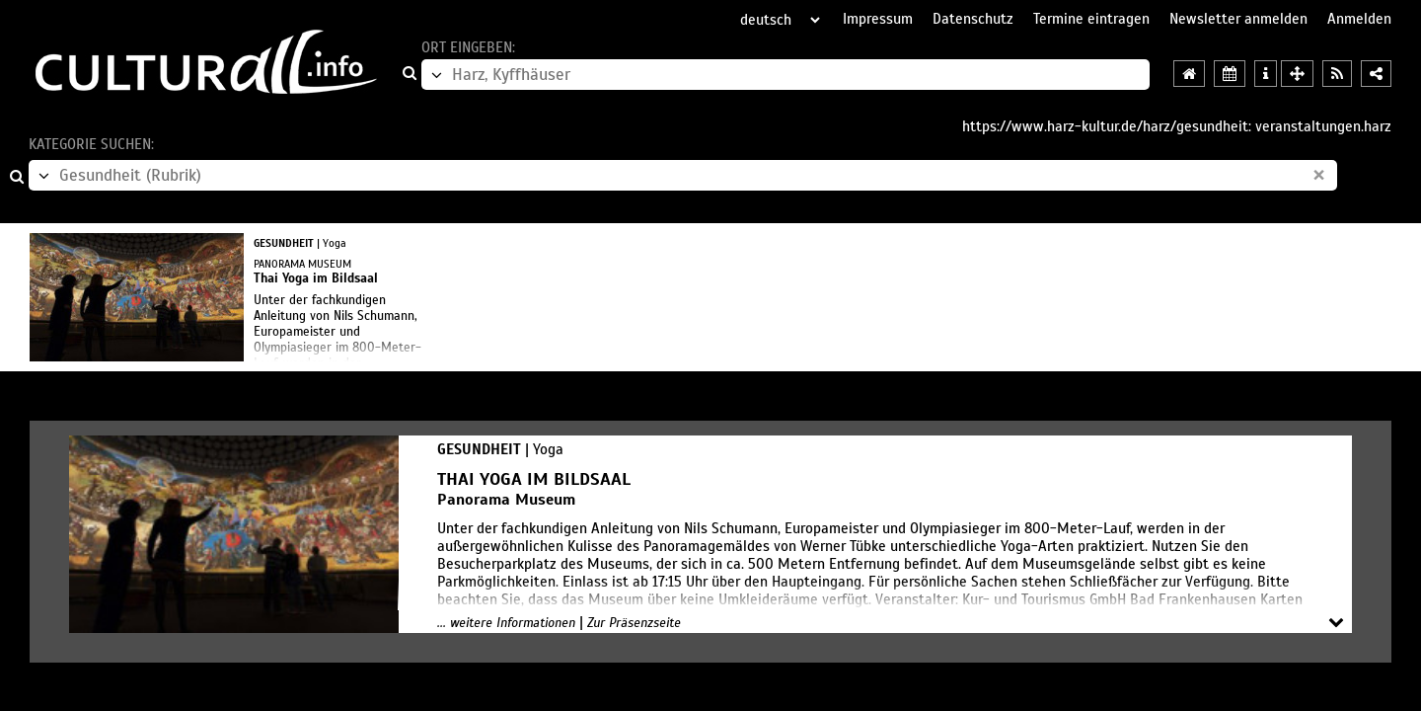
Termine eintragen (1091, 19)
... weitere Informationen (506, 623)
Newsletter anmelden (1238, 19)
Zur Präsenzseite (634, 623)
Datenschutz (973, 19)
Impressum (878, 19)
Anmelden (1359, 19)
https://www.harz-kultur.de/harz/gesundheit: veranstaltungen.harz (1176, 126)
